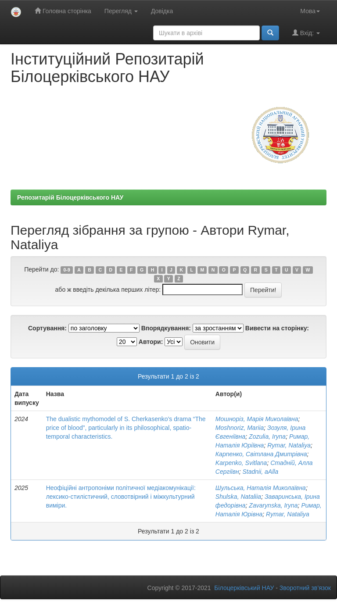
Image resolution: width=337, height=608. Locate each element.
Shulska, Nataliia (238, 496)
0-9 (67, 269)
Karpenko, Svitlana (241, 462)
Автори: (151, 341)
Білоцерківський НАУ (244, 587)
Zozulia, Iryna (267, 436)
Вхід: (306, 32)
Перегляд (121, 10)
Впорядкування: (166, 328)
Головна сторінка (63, 10)
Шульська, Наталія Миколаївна (260, 487)
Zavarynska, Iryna (273, 505)
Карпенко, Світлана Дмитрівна (261, 454)
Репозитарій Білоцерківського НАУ (70, 197)
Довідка (162, 10)
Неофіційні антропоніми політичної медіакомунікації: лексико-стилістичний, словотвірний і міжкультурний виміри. (121, 496)
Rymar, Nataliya (289, 445)
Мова (310, 10)
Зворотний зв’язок (305, 587)
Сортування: (47, 328)
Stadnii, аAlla (260, 471)
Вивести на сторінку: (277, 328)
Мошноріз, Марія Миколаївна (256, 418)
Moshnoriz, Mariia (239, 427)
